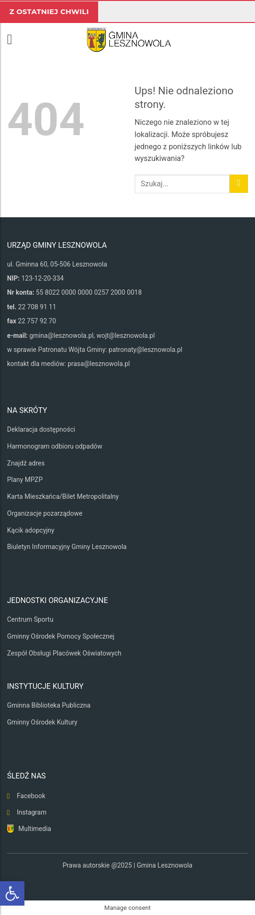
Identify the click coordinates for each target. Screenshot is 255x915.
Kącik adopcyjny (30, 530)
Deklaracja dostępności (41, 429)
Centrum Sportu (30, 619)
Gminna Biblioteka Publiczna (49, 705)
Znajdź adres (26, 463)
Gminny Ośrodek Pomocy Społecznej (61, 636)
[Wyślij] (239, 184)
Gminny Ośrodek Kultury (42, 722)
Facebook (31, 796)
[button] (14, 39)
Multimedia (34, 828)
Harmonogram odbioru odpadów (54, 446)
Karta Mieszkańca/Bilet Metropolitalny (63, 496)
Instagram (31, 812)
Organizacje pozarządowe (44, 513)
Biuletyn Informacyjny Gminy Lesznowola (67, 546)
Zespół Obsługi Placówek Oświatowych (64, 653)
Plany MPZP (25, 479)
